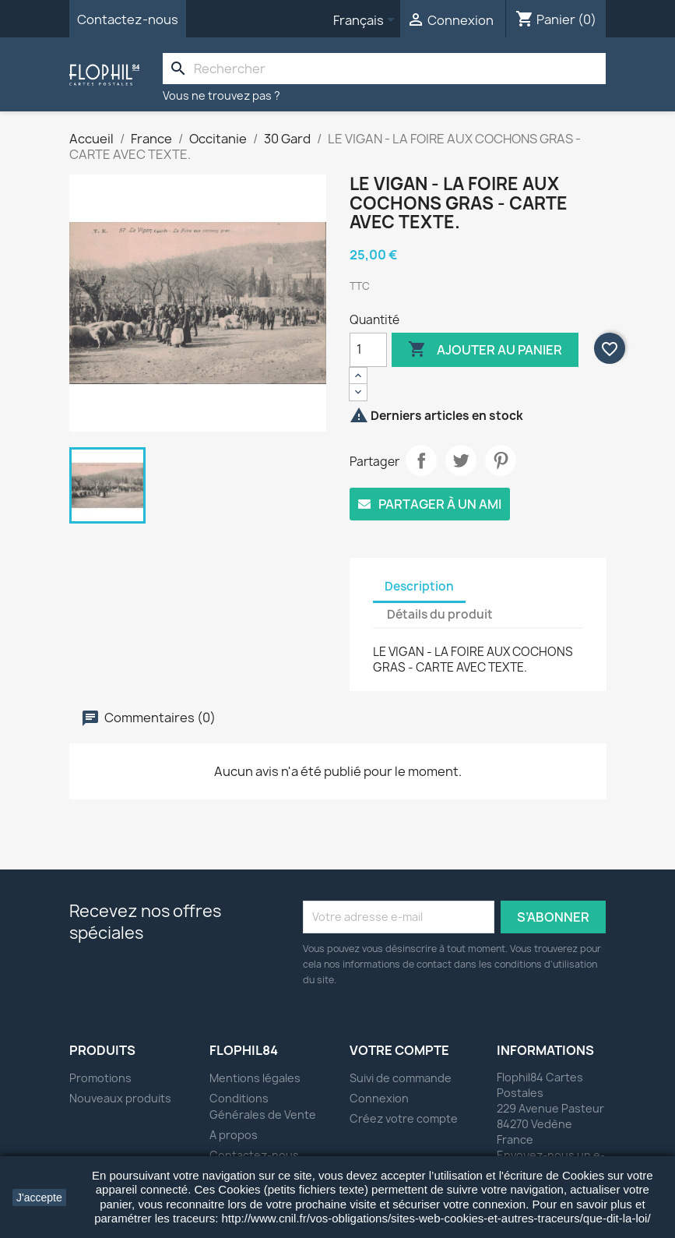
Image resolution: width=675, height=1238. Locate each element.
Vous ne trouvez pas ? (221, 95)
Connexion (379, 1098)
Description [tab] (419, 586)
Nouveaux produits (120, 1098)
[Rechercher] (384, 68)
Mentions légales (255, 1077)
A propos (233, 1134)
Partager (421, 460)
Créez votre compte (404, 1118)
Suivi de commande (401, 1077)
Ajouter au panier (485, 350)
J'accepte (39, 1197)
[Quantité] (368, 350)
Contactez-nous (127, 19)
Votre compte (399, 1050)
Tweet (460, 460)
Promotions (100, 1077)
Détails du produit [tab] (440, 614)
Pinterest (500, 460)
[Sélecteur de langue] (366, 21)
